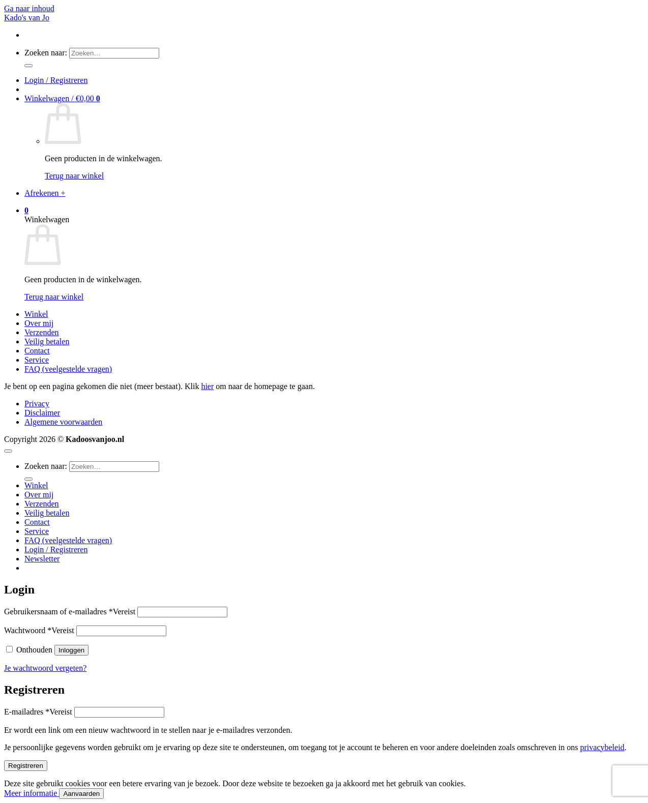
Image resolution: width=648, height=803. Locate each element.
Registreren (25, 765)
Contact (37, 350)
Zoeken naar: (45, 52)
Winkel (36, 314)
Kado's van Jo (26, 17)
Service (36, 359)
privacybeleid (602, 747)
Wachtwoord (39, 630)
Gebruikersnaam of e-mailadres (69, 611)
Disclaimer (42, 412)
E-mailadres (38, 711)
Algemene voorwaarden (63, 422)
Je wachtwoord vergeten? (45, 668)
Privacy (36, 403)
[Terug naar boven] (8, 451)
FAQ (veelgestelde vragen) (68, 369)
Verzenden (41, 332)
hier (207, 386)
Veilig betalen (46, 341)
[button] (55, 80)
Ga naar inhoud (29, 8)
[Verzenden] (28, 65)
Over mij (38, 323)
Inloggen (71, 650)
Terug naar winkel (74, 175)
